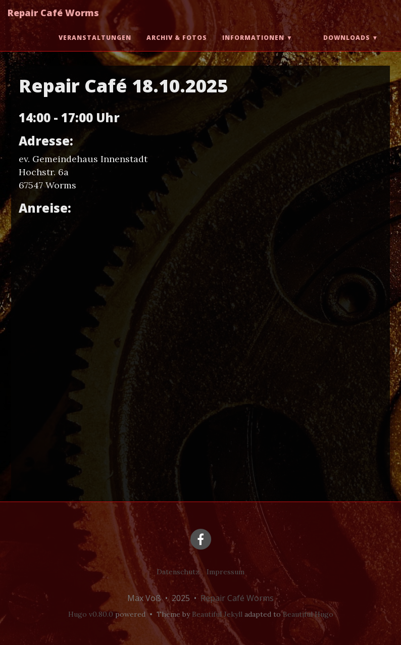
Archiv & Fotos (176, 47)
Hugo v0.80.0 (90, 614)
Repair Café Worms (53, 23)
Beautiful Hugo (308, 614)
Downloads (346, 47)
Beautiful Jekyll (217, 614)
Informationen (253, 47)
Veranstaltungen (95, 47)
